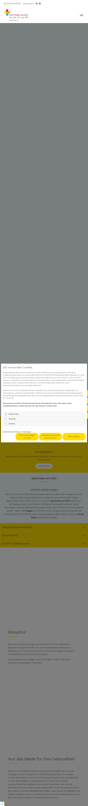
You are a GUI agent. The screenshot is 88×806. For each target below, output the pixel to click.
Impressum (26, 432)
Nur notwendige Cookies (27, 436)
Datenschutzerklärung (11, 432)
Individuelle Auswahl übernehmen (50, 436)
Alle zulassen (74, 436)
